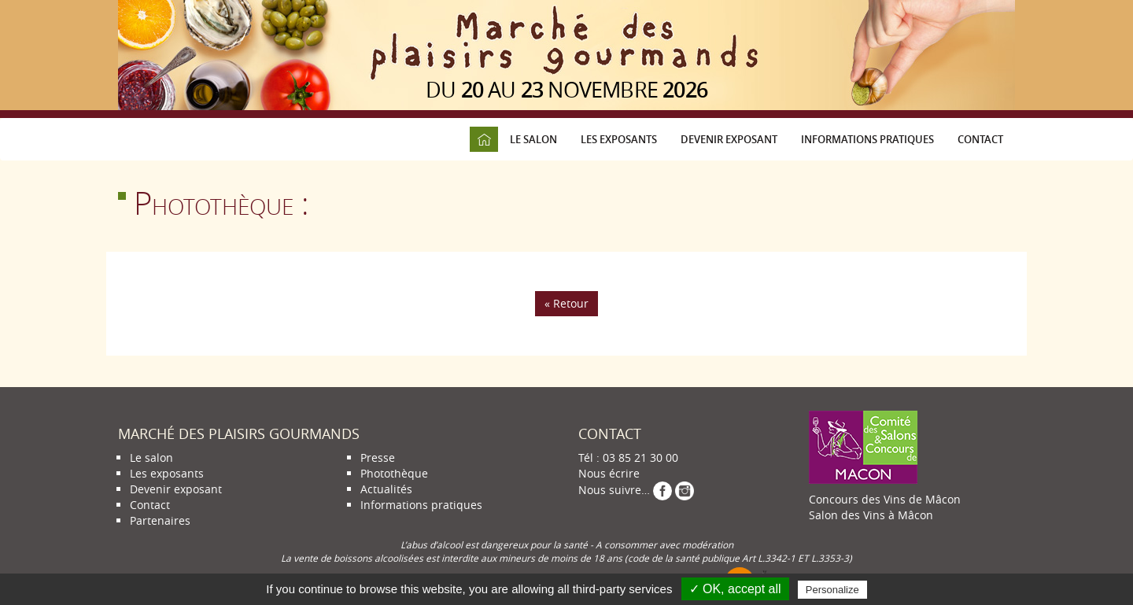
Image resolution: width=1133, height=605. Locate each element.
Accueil (484, 139)
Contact (980, 139)
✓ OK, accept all (735, 589)
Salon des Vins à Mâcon (871, 514)
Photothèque (394, 473)
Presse (377, 457)
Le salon (533, 139)
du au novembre (566, 90)
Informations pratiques (867, 139)
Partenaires (160, 520)
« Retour (566, 303)
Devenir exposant (729, 139)
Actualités (386, 488)
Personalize (832, 590)
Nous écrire (609, 473)
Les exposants (619, 139)
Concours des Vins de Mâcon (885, 499)
